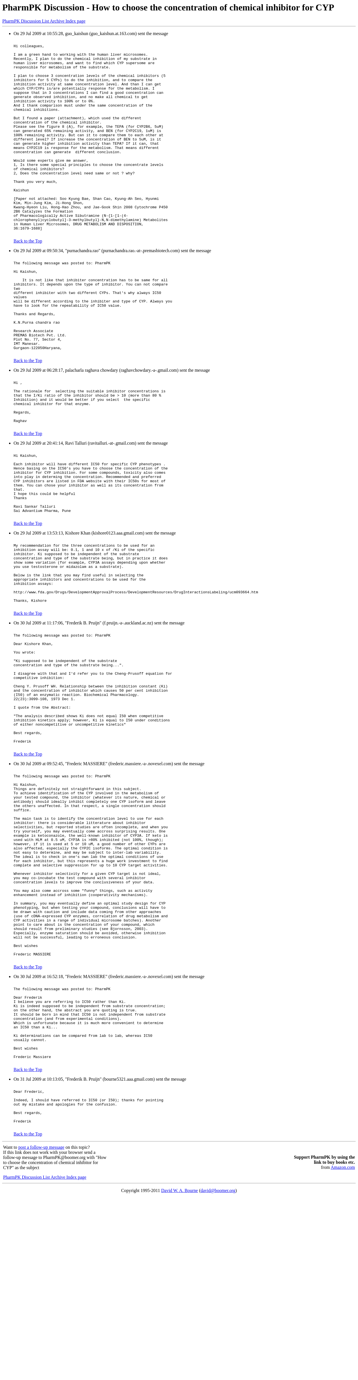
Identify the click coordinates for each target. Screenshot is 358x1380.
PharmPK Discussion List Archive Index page (44, 21)
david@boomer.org (217, 1372)
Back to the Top (28, 280)
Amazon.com (343, 1349)
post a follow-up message (41, 1329)
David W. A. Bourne (179, 1372)
